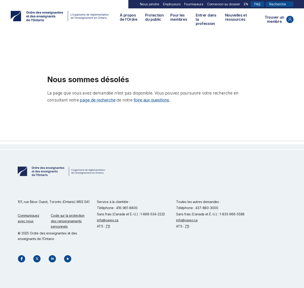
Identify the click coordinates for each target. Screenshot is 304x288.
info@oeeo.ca (107, 220)
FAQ (257, 4)
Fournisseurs (193, 4)
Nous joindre (149, 4)
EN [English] (246, 4)
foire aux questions (151, 100)
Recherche (277, 4)
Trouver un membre (279, 19)
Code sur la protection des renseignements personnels (68, 220)
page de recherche (97, 100)
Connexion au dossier (223, 4)
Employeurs (172, 4)
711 (108, 226)
